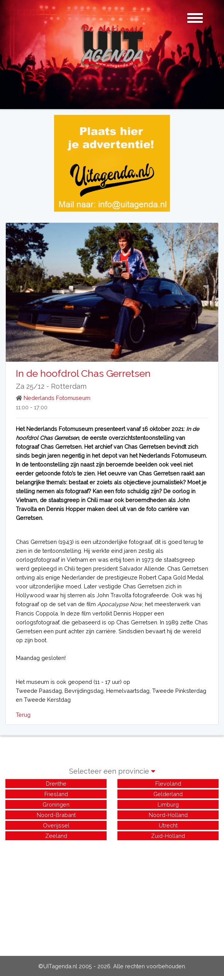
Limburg (168, 804)
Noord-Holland (168, 815)
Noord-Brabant (56, 815)
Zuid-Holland (168, 835)
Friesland (56, 794)
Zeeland (56, 835)
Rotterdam (69, 386)
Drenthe (56, 783)
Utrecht (168, 825)
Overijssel (56, 825)
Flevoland (168, 783)
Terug (23, 714)
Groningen (56, 804)
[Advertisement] (112, 896)
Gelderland (168, 794)
